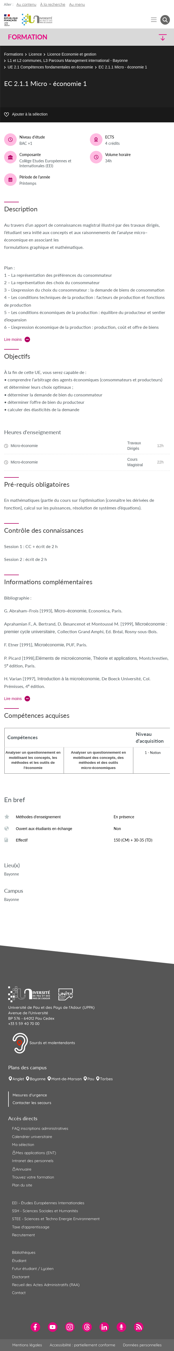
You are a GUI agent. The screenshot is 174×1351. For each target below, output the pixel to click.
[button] (150, 37)
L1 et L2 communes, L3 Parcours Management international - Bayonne (68, 60)
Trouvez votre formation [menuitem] (33, 1177)
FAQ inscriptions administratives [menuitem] (40, 1128)
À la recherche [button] (52, 4)
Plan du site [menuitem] (22, 1185)
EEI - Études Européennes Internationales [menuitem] (48, 1202)
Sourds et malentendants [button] (43, 1043)
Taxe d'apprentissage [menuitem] (30, 1227)
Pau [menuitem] (90, 1078)
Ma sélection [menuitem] (23, 1144)
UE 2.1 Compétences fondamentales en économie (50, 67)
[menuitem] (35, 1327)
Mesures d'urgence (30, 1095)
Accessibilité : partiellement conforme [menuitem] (82, 1345)
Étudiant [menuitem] (19, 1260)
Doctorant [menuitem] (21, 1276)
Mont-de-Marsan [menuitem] (66, 1078)
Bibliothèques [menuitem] (24, 1252)
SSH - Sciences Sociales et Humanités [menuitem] (45, 1210)
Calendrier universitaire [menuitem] (32, 1136)
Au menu (77, 4)
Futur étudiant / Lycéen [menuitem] (33, 1268)
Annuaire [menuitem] (21, 1168)
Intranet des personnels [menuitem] (33, 1160)
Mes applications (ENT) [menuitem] (34, 1152)
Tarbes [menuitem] (106, 1078)
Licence (35, 54)
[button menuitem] (165, 20)
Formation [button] (27, 37)
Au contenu (26, 4)
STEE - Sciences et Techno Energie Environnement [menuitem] (56, 1218)
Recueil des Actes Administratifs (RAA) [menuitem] (45, 1284)
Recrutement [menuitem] (23, 1234)
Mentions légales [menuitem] (27, 1345)
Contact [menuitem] (19, 1292)
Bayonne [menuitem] (38, 1078)
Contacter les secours (32, 1102)
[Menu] (154, 19)
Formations (13, 54)
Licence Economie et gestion (71, 54)
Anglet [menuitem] (18, 1078)
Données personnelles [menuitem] (142, 1345)
